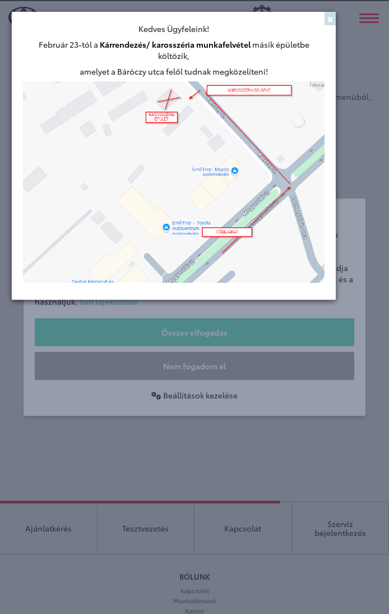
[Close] (330, 18)
